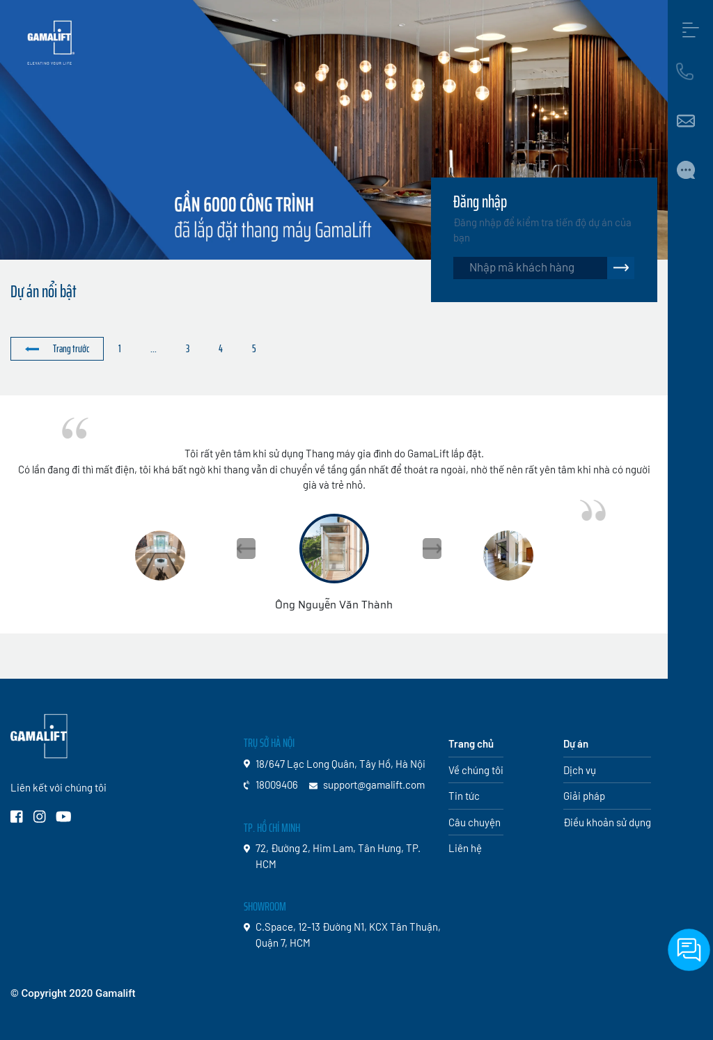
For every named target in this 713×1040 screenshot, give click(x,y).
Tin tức (464, 795)
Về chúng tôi (475, 770)
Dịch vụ (579, 770)
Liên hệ (465, 848)
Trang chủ (471, 743)
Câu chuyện (474, 822)
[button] (432, 548)
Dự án (575, 743)
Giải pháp (584, 795)
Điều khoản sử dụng (607, 822)
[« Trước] (57, 349)
